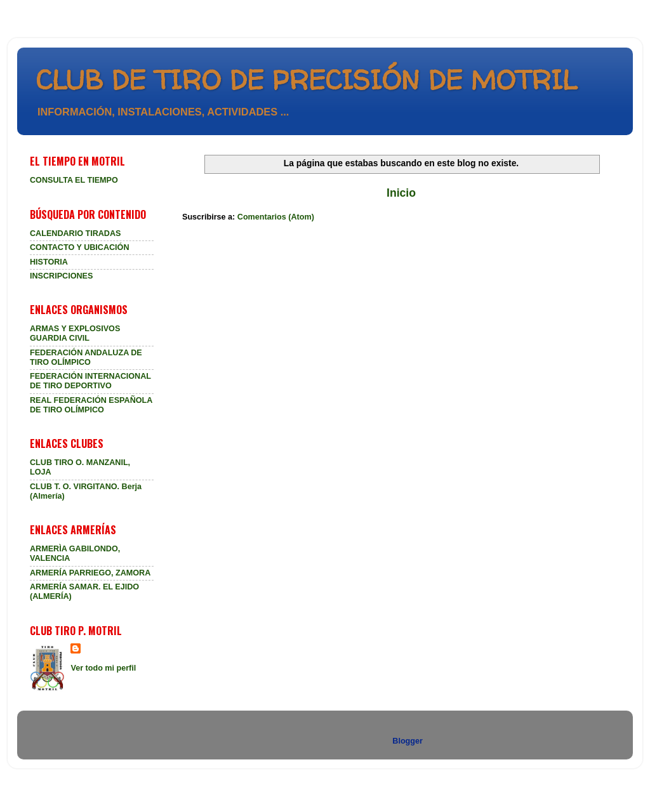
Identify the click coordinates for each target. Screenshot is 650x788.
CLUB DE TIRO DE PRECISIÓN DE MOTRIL (306, 80)
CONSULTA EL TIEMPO (74, 180)
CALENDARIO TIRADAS (75, 233)
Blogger (407, 741)
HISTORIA (49, 262)
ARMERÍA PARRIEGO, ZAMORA (90, 572)
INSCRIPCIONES (61, 276)
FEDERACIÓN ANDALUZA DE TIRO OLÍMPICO (86, 357)
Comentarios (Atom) (275, 217)
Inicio (401, 193)
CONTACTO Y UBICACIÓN (79, 247)
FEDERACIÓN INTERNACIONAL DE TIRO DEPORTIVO (90, 381)
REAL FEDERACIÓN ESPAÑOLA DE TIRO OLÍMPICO (91, 405)
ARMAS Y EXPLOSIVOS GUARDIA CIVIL (75, 333)
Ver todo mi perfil (103, 668)
